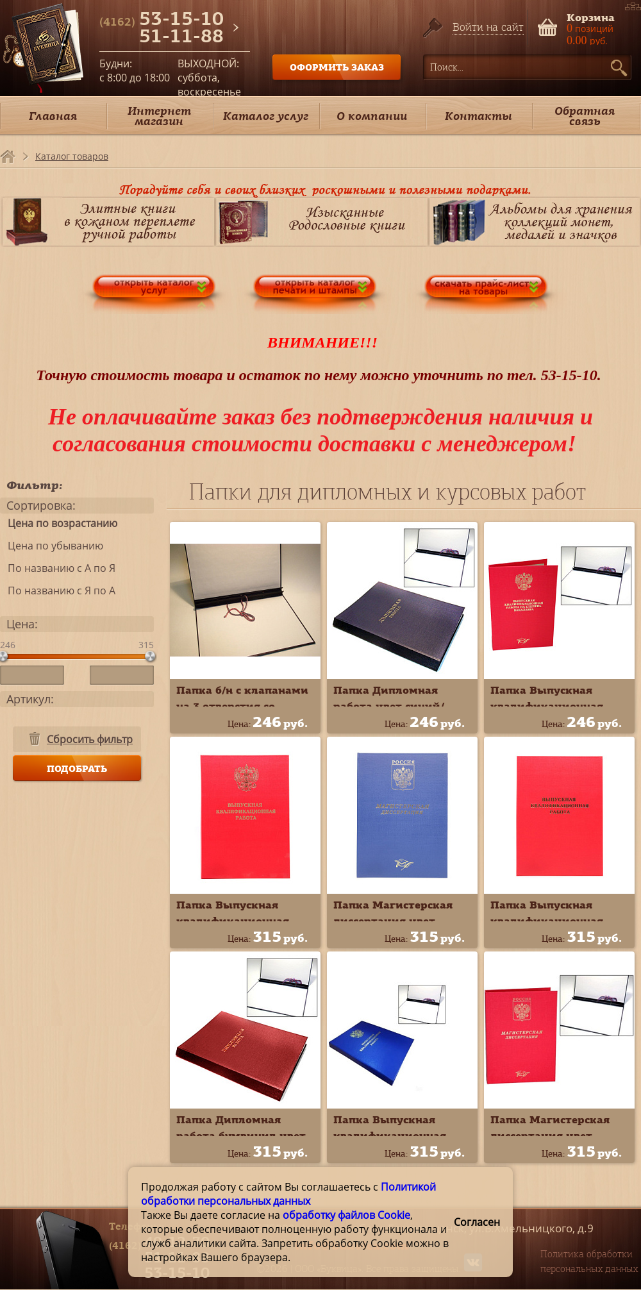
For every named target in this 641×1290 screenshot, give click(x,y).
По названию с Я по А (57, 590)
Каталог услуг (265, 115)
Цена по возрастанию (58, 523)
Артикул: (30, 699)
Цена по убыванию (51, 546)
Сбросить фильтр (90, 739)
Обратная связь (584, 115)
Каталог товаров (71, 156)
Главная (53, 115)
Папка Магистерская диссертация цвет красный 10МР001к (550, 1135)
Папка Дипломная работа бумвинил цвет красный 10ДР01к (241, 1135)
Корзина (591, 16)
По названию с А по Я (57, 568)
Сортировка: (41, 505)
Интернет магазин (159, 115)
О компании (372, 115)
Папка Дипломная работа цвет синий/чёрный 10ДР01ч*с (388, 706)
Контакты (478, 115)
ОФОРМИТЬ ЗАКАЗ (337, 67)
